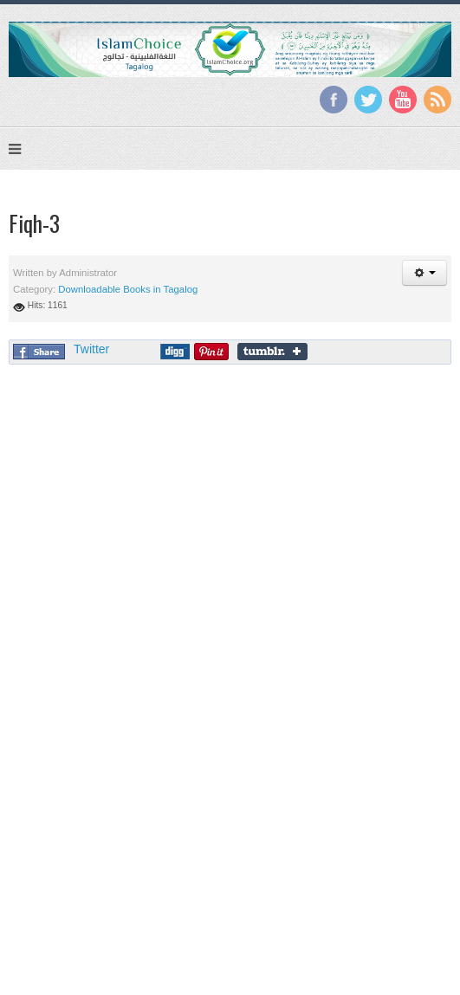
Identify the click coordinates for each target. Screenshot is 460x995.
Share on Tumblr (272, 351)
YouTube (403, 99)
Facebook (333, 99)
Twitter (368, 99)
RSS (437, 99)
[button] (424, 273)
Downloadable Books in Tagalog (128, 289)
